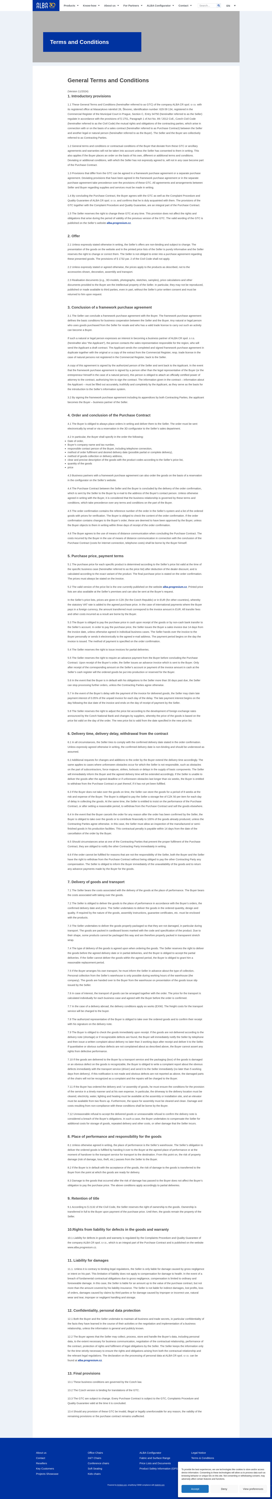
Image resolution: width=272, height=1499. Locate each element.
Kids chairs (94, 1473)
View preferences (253, 1488)
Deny (224, 1488)
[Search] (218, 6)
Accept (195, 1488)
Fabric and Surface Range (155, 1457)
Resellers (41, 1463)
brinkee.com (122, 1485)
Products (71, 6)
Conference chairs (98, 1463)
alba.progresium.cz (119, 222)
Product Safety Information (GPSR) (160, 1468)
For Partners (132, 6)
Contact (185, 6)
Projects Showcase (47, 1473)
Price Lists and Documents (155, 1463)
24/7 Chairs (94, 1457)
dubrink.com (159, 1485)
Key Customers (45, 1468)
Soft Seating (95, 1468)
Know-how (91, 6)
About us (111, 6)
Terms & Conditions (202, 1457)
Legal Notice (198, 1452)
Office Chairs (95, 1452)
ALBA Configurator (160, 6)
